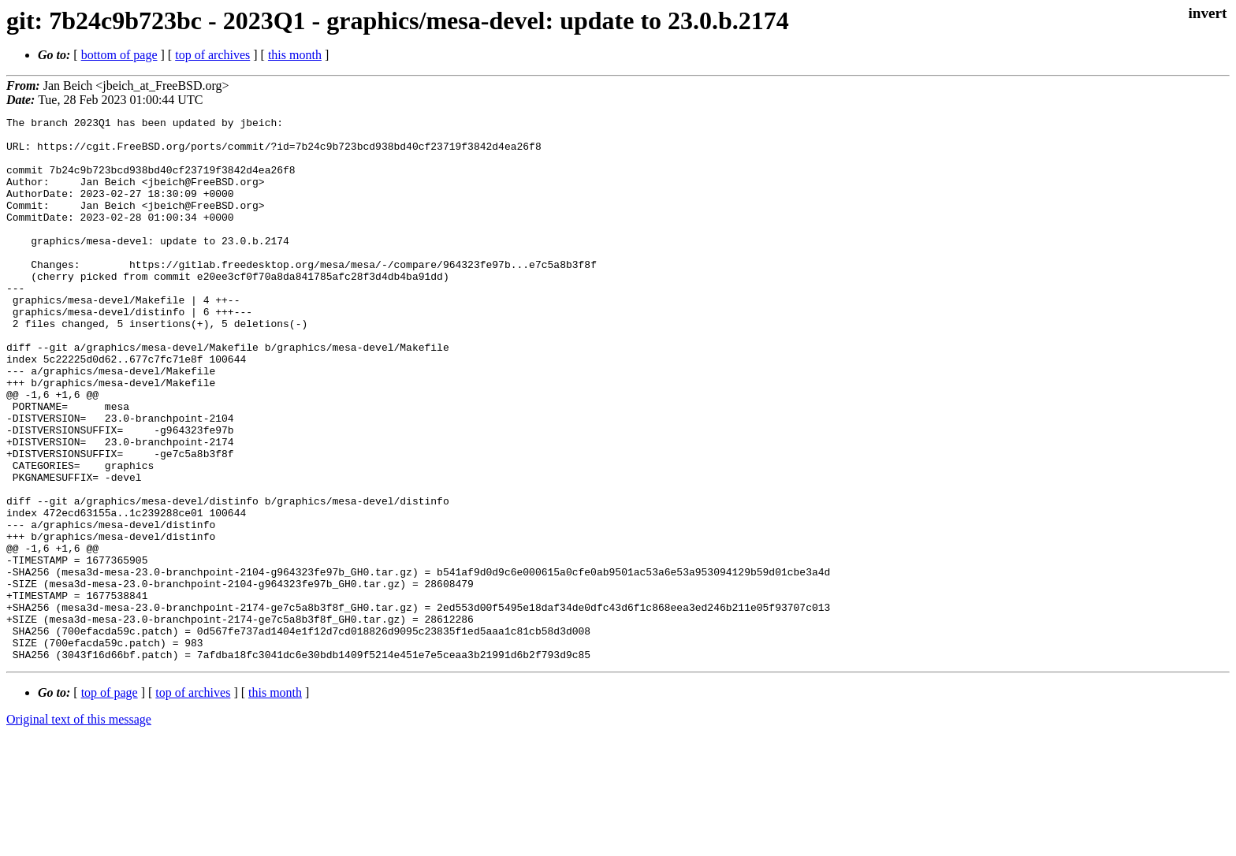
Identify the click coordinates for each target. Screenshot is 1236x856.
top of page (109, 801)
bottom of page (119, 54)
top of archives (212, 54)
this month (295, 54)
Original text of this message (78, 828)
